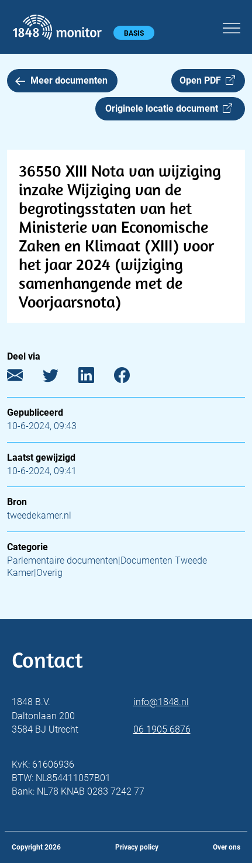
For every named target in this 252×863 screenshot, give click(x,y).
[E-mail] (23, 378)
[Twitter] (59, 378)
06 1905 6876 (162, 729)
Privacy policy (136, 847)
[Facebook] (130, 378)
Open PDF (207, 80)
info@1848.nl (161, 701)
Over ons (226, 847)
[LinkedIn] (95, 378)
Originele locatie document (168, 108)
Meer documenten (61, 80)
